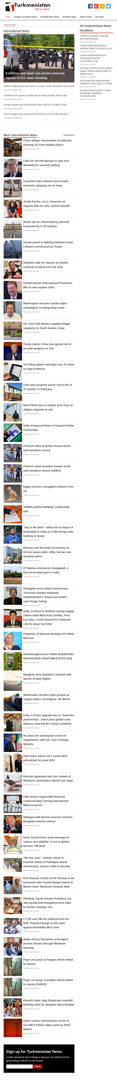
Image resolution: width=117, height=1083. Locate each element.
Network (99, 17)
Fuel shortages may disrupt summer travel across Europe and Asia (36, 114)
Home (7, 17)
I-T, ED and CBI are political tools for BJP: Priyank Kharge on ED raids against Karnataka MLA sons (46, 923)
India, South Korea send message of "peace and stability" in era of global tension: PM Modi (46, 841)
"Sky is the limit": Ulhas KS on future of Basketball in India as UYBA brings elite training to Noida (48, 531)
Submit (38, 1066)
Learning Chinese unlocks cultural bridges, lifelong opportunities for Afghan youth (96, 71)
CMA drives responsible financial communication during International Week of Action (46, 801)
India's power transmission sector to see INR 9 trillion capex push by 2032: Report (47, 1025)
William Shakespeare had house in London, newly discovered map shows (39, 86)
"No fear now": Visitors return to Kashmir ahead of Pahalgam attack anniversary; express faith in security (46, 862)
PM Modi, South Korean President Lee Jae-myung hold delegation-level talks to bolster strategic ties (47, 903)
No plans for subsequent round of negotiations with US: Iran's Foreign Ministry (46, 740)
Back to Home (10, 25)
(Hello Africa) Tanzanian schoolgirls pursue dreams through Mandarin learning (45, 943)
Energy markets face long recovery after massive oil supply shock (35, 105)
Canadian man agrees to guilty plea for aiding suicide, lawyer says (35, 95)
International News (50, 17)
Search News (86, 17)
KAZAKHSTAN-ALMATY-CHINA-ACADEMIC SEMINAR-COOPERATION (95, 93)
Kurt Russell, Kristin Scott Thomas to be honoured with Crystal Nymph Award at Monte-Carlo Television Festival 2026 (48, 882)
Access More (68, 135)
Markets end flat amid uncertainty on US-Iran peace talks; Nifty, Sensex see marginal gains (47, 552)
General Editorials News (25, 17)
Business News (69, 17)
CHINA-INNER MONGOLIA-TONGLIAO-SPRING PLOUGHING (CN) (93, 58)
